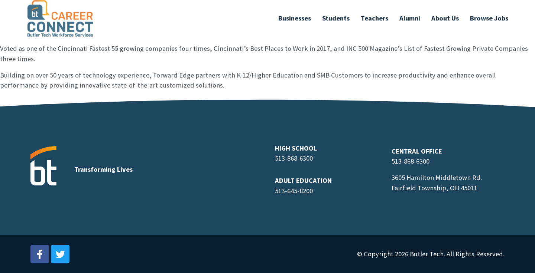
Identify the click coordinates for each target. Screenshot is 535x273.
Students (336, 15)
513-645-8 (289, 191)
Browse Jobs (489, 15)
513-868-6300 (294, 158)
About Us (445, 15)
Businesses (294, 15)
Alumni (409, 15)
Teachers (374, 15)
